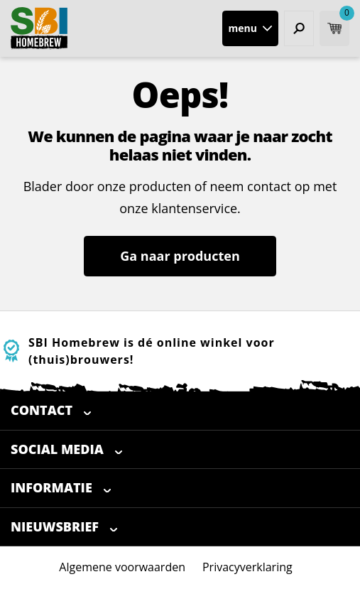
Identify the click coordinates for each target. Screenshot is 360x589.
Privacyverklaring (247, 567)
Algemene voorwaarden (122, 567)
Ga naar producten (179, 255)
